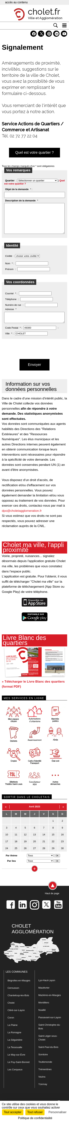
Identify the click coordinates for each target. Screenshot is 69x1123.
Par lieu (11, 868)
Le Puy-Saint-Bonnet (19, 1069)
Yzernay (42, 1091)
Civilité (8, 261)
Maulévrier (44, 995)
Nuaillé (42, 1017)
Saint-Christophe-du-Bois (49, 1034)
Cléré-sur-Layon (16, 1017)
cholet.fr (44, 12)
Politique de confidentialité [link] (35, 1118)
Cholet (11, 1010)
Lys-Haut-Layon (46, 987)
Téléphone (10, 304)
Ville (7, 340)
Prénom (9, 274)
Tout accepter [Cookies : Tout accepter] (13, 1112)
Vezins (41, 1084)
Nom (7, 269)
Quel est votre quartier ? (34, 152)
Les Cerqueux (15, 1076)
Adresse (9, 314)
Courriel (9, 299)
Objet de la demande (17, 189)
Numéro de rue (13, 310)
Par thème (11, 862)
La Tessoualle (15, 1054)
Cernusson (13, 995)
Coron (11, 1024)
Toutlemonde (45, 1069)
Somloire (43, 1061)
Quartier (10, 180)
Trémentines (45, 1076)
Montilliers (43, 1009)
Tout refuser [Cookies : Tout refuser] (35, 1112)
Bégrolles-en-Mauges (19, 987)
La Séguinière (15, 1047)
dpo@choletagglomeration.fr (22, 518)
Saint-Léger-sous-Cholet (47, 1045)
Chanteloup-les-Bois (18, 1002)
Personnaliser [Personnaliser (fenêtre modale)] (58, 1112)
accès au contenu (16, 2)
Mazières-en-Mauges (49, 1002)
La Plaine (12, 1032)
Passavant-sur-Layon (49, 1024)
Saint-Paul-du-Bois (48, 1054)
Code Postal (11, 335)
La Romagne (14, 1039)
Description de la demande (20, 200)
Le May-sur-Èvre (16, 1062)
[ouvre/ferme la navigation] (64, 25)
